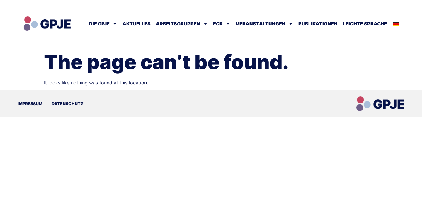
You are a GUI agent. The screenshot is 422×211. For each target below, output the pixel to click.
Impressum (30, 103)
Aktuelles (136, 24)
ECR (221, 24)
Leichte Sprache (365, 24)
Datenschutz (68, 103)
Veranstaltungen (264, 24)
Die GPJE (103, 24)
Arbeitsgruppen (182, 24)
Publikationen (318, 24)
